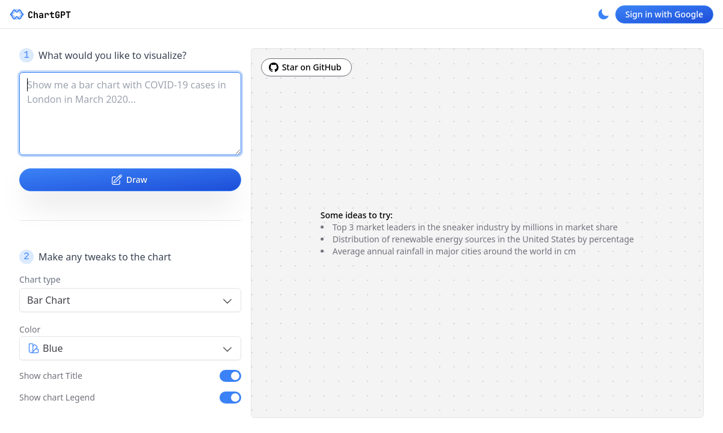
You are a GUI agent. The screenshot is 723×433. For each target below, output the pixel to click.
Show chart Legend (57, 397)
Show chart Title (50, 375)
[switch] (230, 376)
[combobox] (130, 300)
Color (29, 329)
